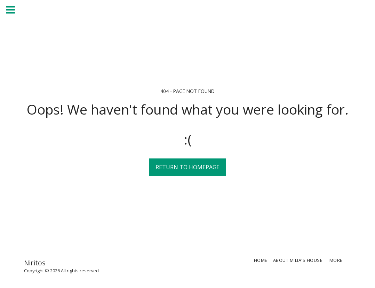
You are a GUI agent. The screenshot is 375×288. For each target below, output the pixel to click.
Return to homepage (187, 167)
